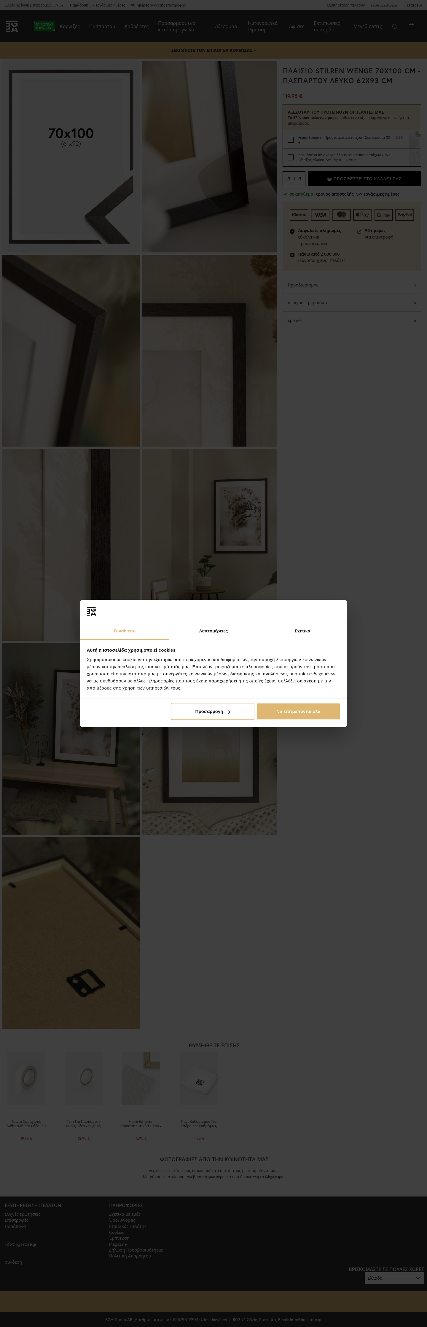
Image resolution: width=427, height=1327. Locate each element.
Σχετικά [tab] (302, 630)
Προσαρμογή (212, 711)
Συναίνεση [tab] (124, 630)
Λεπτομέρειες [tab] (213, 630)
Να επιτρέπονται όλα (298, 711)
